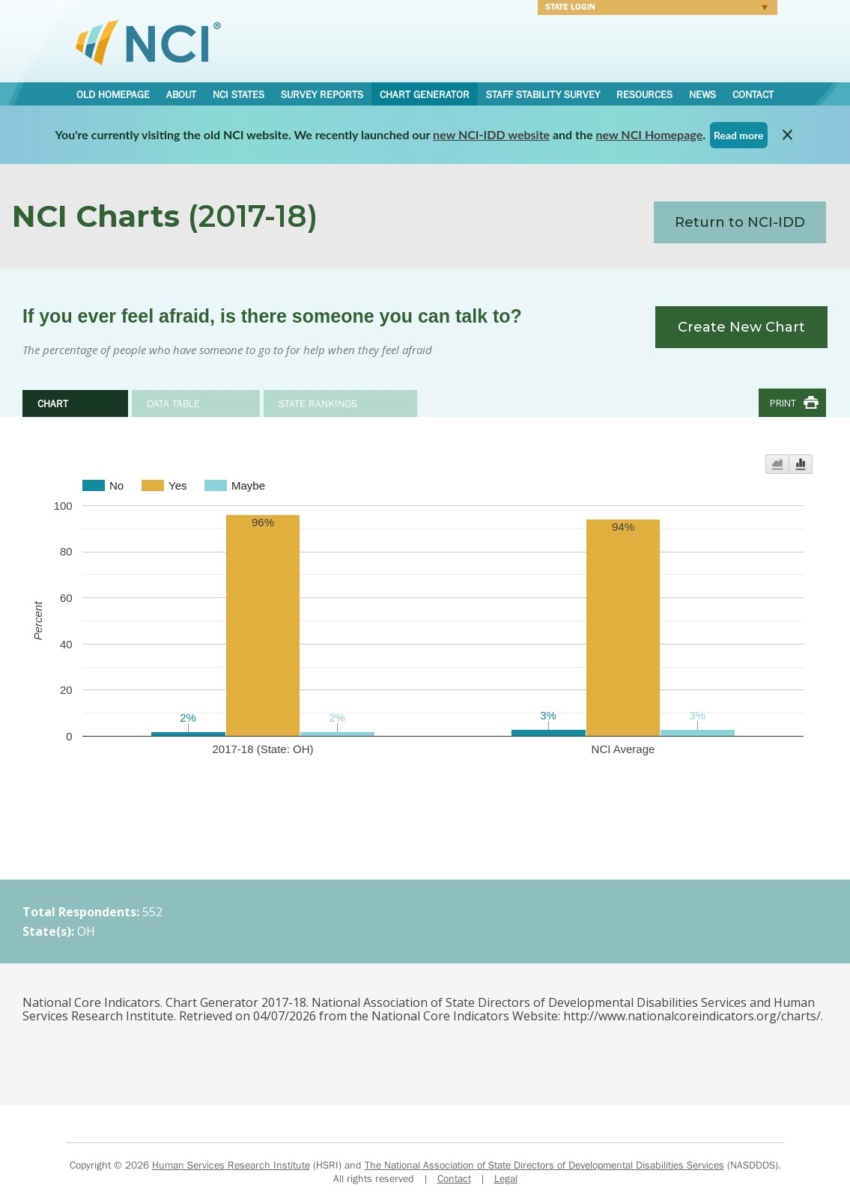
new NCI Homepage (649, 134)
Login (653, 8)
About (181, 94)
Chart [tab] (52, 403)
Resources (644, 94)
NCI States (238, 94)
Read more (739, 135)
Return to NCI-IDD (740, 222)
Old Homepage (113, 94)
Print (783, 402)
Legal (505, 1178)
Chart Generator (425, 94)
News (702, 94)
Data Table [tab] (173, 403)
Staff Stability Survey (543, 94)
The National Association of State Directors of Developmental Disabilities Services (544, 1165)
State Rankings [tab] (318, 403)
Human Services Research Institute (231, 1165)
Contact (753, 94)
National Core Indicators (148, 42)
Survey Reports (322, 94)
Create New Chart (741, 327)
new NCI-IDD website (491, 134)
